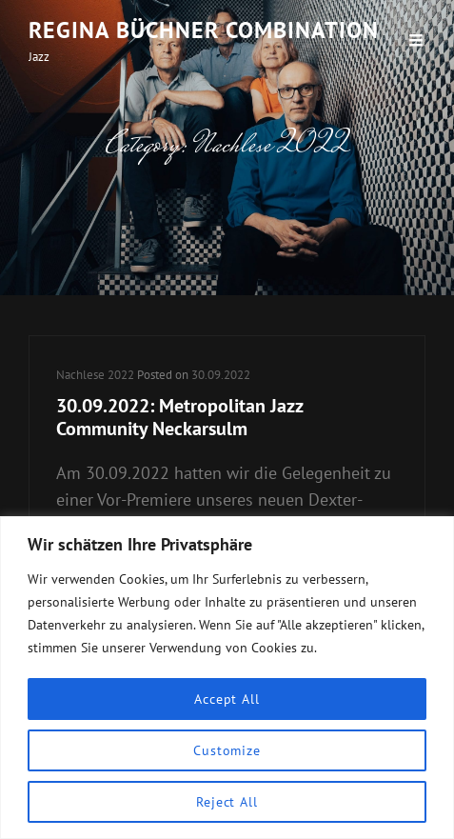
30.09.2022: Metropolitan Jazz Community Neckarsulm (179, 417)
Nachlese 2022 (95, 375)
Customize (227, 750)
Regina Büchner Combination (204, 30)
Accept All (227, 699)
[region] (227, 677)
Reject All (227, 801)
